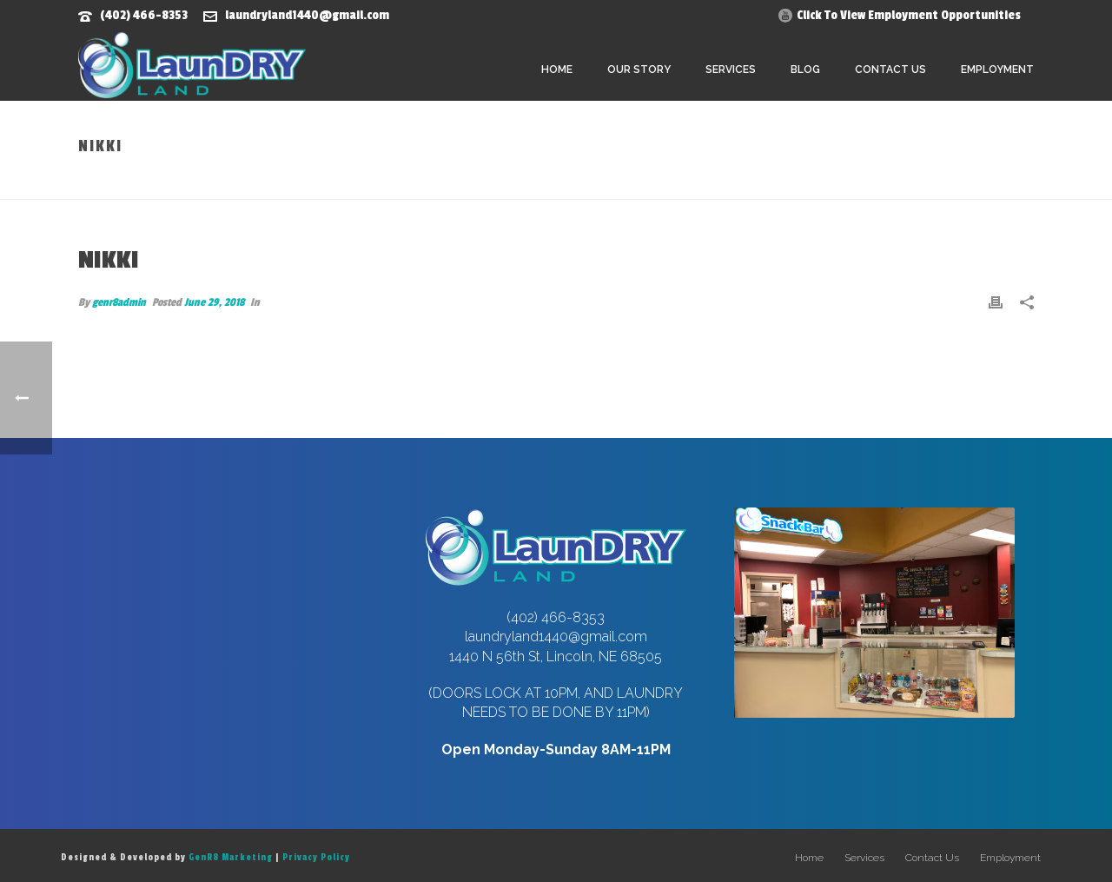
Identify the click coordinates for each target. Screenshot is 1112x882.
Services (730, 69)
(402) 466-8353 (144, 15)
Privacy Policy (316, 857)
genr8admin (119, 302)
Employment (997, 69)
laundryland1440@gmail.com (307, 15)
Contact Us (890, 69)
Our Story (639, 69)
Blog (805, 69)
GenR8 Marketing (231, 857)
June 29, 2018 (214, 302)
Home (557, 69)
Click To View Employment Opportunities (909, 15)
